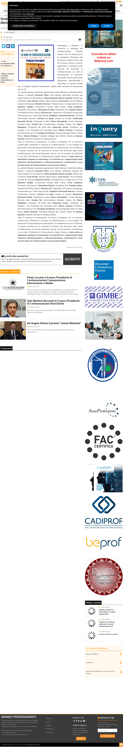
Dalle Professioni (21, 40)
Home (2, 15)
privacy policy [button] (74, 9)
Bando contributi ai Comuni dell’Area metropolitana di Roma (7, 78)
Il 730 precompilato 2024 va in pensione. (7, 63)
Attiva (81, 739)
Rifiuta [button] (93, 26)
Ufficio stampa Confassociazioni (40, 40)
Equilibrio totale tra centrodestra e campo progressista (107, 612)
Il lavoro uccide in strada (108, 634)
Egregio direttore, (92, 654)
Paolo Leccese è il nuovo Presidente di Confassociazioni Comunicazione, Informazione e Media (49, 280)
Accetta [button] (107, 26)
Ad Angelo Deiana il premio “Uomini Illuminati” (54, 323)
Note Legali (49, 732)
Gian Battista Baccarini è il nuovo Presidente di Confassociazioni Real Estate (53, 302)
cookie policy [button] (29, 14)
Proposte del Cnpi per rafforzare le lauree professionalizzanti (107, 624)
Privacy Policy (50, 729)
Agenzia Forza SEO (34, 744)
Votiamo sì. (90, 663)
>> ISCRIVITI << (107, 736)
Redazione (49, 718)
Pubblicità (49, 725)
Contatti (48, 722)
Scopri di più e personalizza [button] (23, 26)
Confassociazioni (9, 32)
